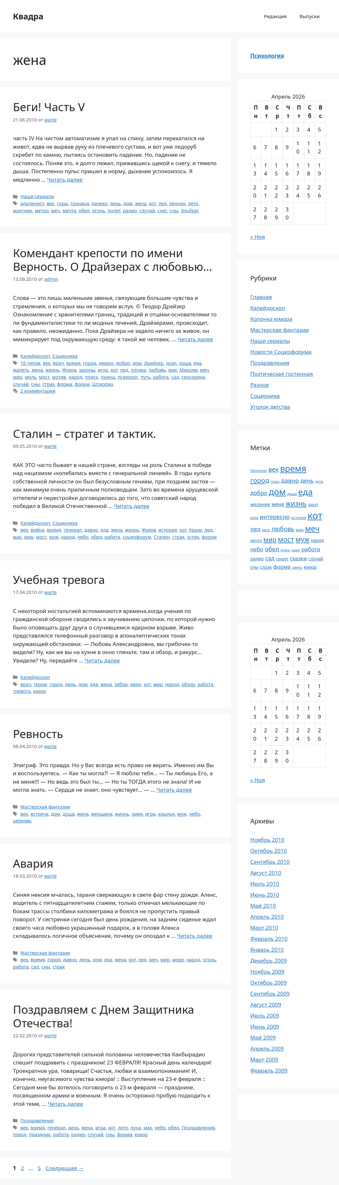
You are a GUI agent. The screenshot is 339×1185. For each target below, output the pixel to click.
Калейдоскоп (35, 356)
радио (130, 210)
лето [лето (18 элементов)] (266, 529)
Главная (261, 297)
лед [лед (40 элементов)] (255, 529)
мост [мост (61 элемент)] (286, 539)
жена (141, 203)
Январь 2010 (267, 949)
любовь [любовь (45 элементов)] (283, 529)
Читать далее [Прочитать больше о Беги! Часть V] (65, 179)
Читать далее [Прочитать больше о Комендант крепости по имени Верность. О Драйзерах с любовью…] (195, 339)
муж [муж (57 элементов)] (303, 539)
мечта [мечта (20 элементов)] (256, 540)
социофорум (137, 537)
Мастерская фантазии (45, 807)
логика (138, 370)
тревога (22, 691)
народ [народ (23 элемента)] (317, 540)
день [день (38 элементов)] (307, 480)
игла (103, 370)
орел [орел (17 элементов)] (295, 549)
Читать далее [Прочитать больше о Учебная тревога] (102, 660)
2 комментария (37, 391)
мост (44, 377)
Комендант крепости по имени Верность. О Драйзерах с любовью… (112, 259)
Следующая (64, 1168)
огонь (98, 210)
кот (152, 203)
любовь (157, 370)
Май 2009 (263, 1037)
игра (150, 814)
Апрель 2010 (267, 916)
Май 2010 (263, 905)
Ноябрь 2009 (267, 971)
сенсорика (193, 377)
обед (84, 210)
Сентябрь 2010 (269, 861)
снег (162, 210)
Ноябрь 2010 (267, 839)
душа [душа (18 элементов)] (292, 493)
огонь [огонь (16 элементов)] (285, 550)
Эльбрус (190, 210)
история (167, 530)
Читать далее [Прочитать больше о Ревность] (174, 789)
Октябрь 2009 (268, 982)
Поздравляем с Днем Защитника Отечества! (103, 1016)
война (37, 530)
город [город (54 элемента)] (259, 480)
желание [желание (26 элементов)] (260, 504)
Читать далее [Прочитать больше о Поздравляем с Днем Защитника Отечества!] (65, 1103)
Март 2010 (264, 927)
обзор (188, 684)
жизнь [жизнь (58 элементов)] (296, 503)
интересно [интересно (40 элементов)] (274, 517)
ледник (177, 203)
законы (87, 370)
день (115, 203)
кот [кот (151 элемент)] (315, 515)
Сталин (161, 537)
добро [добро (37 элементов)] (258, 493)
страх (48, 384)
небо (82, 537)
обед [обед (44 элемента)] (272, 549)
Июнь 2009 (264, 1026)
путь (146, 377)
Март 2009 (264, 1059)
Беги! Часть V (49, 106)
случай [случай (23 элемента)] (315, 558)
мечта (69, 210)
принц (108, 377)
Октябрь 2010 (268, 850)
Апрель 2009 (267, 1048)
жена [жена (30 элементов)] (278, 504)
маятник (22, 210)
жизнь (52, 370)
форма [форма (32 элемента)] (281, 566)
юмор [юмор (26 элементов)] (310, 567)
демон (106, 363)
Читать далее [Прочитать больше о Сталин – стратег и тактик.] (131, 506)
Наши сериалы (37, 196)
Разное (259, 384)
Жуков (69, 370)
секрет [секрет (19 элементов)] (282, 559)
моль (30, 377)
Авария (33, 863)
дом (127, 203)
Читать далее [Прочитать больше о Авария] (194, 935)
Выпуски (309, 16)
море (178, 960)
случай (147, 210)
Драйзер (154, 363)
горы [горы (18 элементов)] (275, 481)
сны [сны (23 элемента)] (254, 567)
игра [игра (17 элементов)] (254, 517)
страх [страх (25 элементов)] (266, 567)
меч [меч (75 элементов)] (312, 528)
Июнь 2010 (264, 894)
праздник (40, 1134)
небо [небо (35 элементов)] (256, 549)
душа (185, 363)
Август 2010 (265, 872)
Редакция (275, 16)
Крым (195, 530)
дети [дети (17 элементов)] (319, 481)
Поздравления (37, 1120)
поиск (91, 377)
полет (113, 210)
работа (161, 377)
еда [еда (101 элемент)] (305, 492)
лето (193, 203)
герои (40, 684)
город (89, 363)
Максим (188, 370)
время (73, 363)
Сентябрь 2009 (269, 993)
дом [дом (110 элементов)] (277, 492)
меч (55, 210)
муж (53, 537)
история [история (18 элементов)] (298, 517)
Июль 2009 (264, 1015)
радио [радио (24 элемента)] (257, 558)
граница (79, 203)
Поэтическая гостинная (281, 373)
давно (91, 530)
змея (136, 814)
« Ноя (257, 236)
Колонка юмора (271, 319)
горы (62, 203)
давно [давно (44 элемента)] (290, 480)
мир (17, 377)
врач (58, 363)
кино (135, 684)
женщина (101, 814)
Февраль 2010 (269, 938)
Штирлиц (102, 384)
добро (123, 363)
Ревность (38, 733)
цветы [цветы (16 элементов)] (297, 567)
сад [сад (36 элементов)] (270, 558)
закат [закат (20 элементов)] (313, 504)
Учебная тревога (59, 579)
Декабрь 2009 (268, 960)
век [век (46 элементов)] (273, 469)
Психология (267, 55)
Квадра (28, 16)
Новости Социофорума (280, 351)
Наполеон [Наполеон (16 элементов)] (258, 470)
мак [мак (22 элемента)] (300, 530)
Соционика (64, 356)
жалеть (21, 370)
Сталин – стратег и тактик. (84, 433)
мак (172, 370)
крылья (166, 814)
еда (198, 363)
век (50, 203)
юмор (39, 691)
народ (76, 377)
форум (82, 384)
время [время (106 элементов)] (293, 468)
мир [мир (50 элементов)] (270, 539)
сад (175, 377)
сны (174, 210)
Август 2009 (265, 1004)
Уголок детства (270, 406)
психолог (128, 377)
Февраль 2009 (269, 1070)
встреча (39, 814)
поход (20, 1134)
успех (193, 537)
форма (64, 384)
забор (121, 684)
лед (163, 203)
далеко (99, 203)
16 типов (30, 363)
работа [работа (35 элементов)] (310, 549)
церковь (22, 821)
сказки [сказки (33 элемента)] (298, 558)
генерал (73, 530)
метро (42, 210)
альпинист (32, 203)
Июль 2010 (264, 883)
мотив (59, 377)
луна (135, 1128)
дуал (171, 363)
